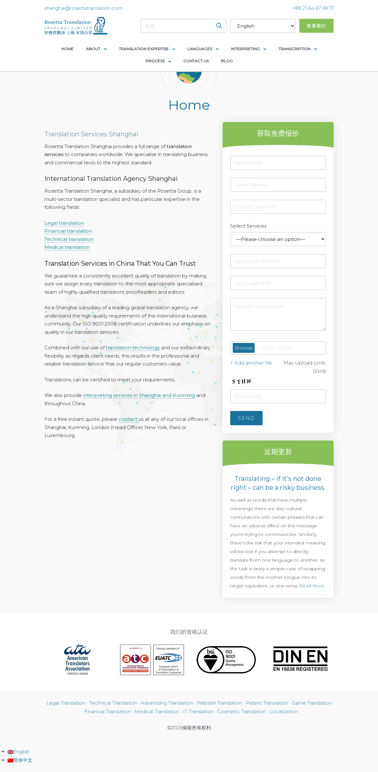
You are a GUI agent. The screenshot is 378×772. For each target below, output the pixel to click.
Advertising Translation (167, 703)
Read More (311, 586)
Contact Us (196, 60)
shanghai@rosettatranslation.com (83, 8)
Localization (283, 711)
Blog (227, 60)
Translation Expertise (144, 48)
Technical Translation (113, 703)
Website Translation (219, 703)
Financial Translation (107, 711)
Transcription (294, 48)
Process (155, 60)
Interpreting (245, 48)
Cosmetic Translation (241, 711)
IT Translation (198, 711)
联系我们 (316, 25)
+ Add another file (251, 363)
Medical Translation (156, 711)
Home (67, 48)
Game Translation (312, 703)
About (93, 48)
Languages (199, 48)
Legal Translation (65, 703)
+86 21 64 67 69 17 (313, 8)
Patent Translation (267, 703)
